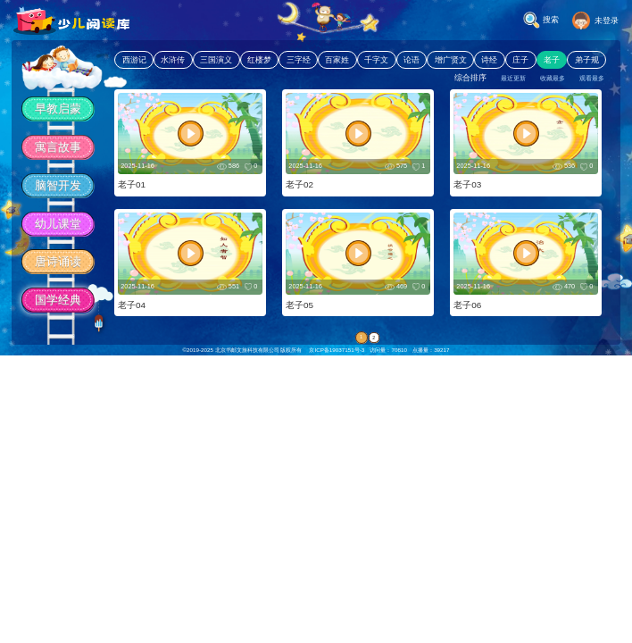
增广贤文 (451, 59)
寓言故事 (58, 147)
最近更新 (513, 78)
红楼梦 (259, 59)
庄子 (520, 59)
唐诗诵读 (58, 261)
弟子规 (587, 59)
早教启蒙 (58, 108)
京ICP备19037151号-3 (336, 350)
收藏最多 (552, 78)
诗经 (489, 59)
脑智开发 (58, 185)
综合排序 (470, 77)
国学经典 (58, 299)
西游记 (134, 59)
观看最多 (591, 78)
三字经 (299, 59)
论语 (411, 59)
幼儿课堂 (58, 223)
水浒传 (173, 59)
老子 (552, 59)
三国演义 (216, 59)
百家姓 (337, 59)
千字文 (376, 59)
